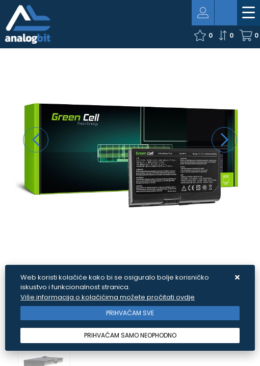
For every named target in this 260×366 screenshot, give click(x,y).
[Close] (130, 313)
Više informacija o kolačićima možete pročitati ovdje (107, 297)
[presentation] (35, 139)
